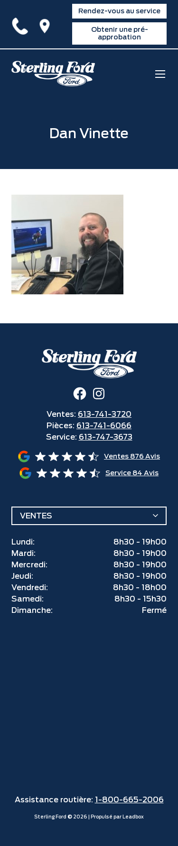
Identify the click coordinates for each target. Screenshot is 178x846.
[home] (53, 73)
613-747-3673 (105, 437)
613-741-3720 (21, 24)
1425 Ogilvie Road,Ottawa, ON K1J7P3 (46, 24)
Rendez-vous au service (119, 11)
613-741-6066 (103, 425)
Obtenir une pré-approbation (119, 33)
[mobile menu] (160, 74)
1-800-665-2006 (129, 799)
